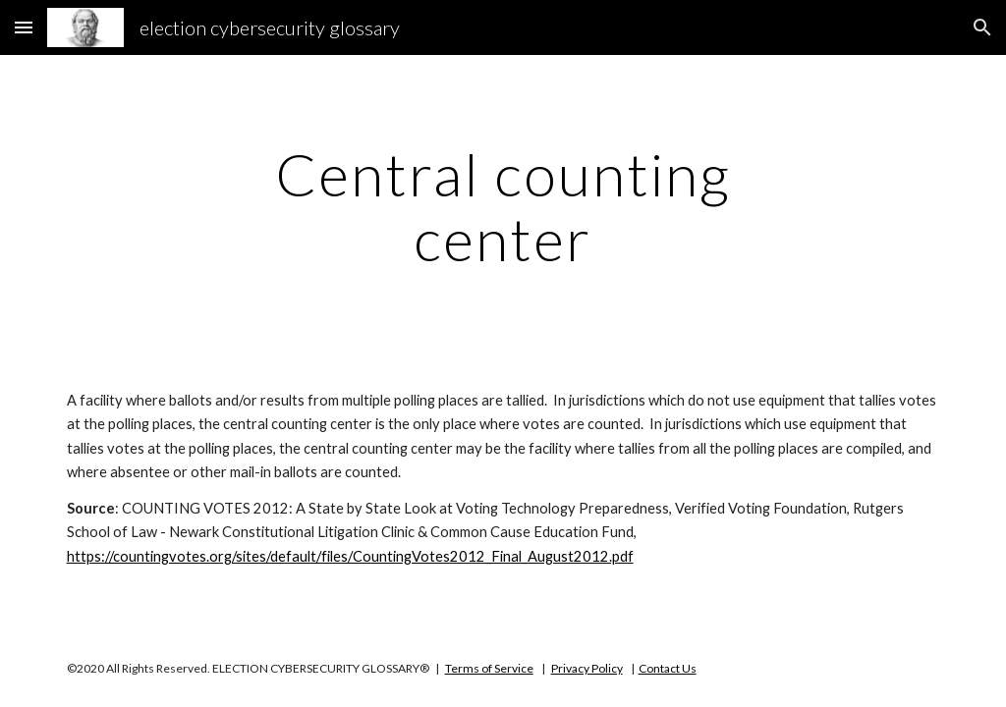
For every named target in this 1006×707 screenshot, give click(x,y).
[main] (502, 206)
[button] (23, 27)
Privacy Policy (587, 668)
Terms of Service (489, 668)
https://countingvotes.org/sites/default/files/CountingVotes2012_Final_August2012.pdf (350, 556)
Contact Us (668, 668)
